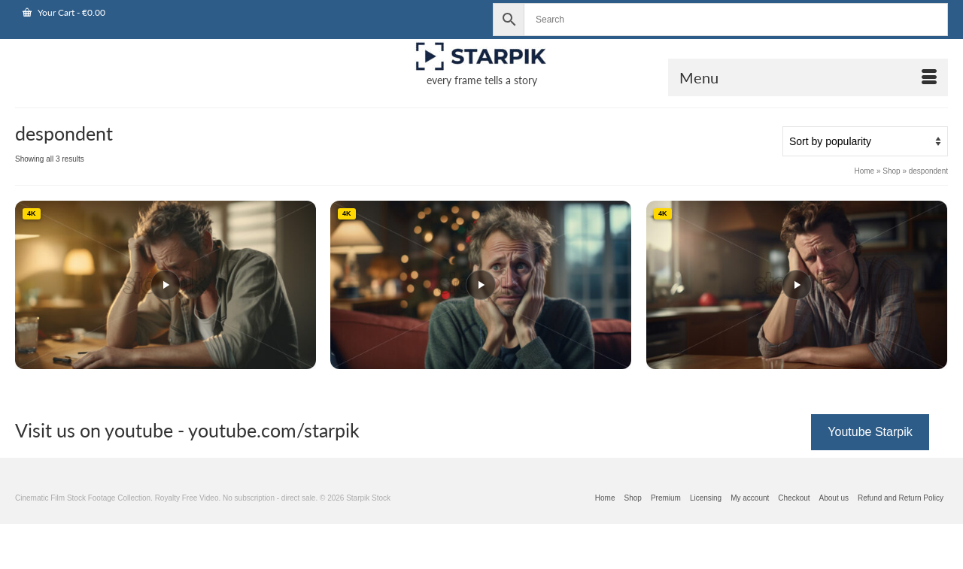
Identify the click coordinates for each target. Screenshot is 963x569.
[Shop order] (865, 141)
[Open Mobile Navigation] (808, 77)
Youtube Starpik (870, 431)
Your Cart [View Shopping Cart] (64, 12)
